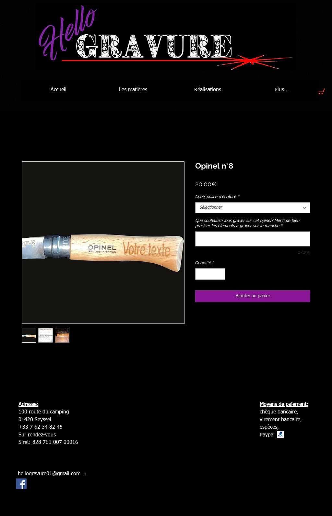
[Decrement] (200, 274)
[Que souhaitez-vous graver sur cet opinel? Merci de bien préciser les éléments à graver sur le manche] (253, 239)
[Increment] (220, 274)
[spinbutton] (210, 274)
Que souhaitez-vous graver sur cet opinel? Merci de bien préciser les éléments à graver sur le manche (247, 223)
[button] (320, 90)
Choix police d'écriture (217, 197)
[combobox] (252, 207)
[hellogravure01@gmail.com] (52, 473)
